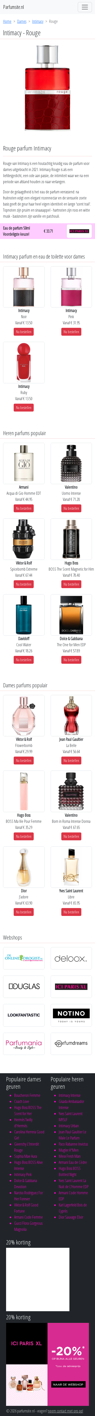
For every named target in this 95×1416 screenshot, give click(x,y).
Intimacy (37, 21)
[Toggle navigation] (85, 7)
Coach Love (21, 1101)
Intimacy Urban (69, 1126)
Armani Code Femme (28, 1217)
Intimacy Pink (23, 1174)
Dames (21, 21)
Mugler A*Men (69, 1150)
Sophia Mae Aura (25, 1156)
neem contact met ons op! (65, 1411)
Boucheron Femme (27, 1095)
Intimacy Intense (70, 1095)
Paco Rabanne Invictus (73, 1144)
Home (7, 21)
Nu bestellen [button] (23, 331)
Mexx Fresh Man (70, 1156)
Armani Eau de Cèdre (73, 1162)
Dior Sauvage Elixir (71, 1217)
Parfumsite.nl (13, 7)
